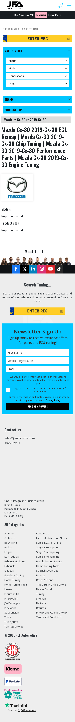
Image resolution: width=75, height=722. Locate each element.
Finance (40, 575)
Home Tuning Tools (16, 584)
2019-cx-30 (38, 119)
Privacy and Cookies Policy (51, 612)
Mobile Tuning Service (49, 561)
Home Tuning (12, 580)
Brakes (8, 547)
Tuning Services (13, 626)
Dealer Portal (44, 589)
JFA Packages (12, 603)
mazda (8, 119)
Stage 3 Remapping (47, 556)
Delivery (41, 603)
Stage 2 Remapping (47, 552)
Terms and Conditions (49, 617)
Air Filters (9, 538)
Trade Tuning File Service (51, 584)
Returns (41, 608)
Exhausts (9, 566)
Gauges (9, 570)
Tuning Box (11, 622)
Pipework (10, 608)
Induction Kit (11, 594)
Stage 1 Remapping (47, 547)
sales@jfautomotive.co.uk (19, 438)
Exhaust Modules (14, 561)
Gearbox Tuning (14, 575)
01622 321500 (12, 443)
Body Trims (11, 542)
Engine (8, 552)
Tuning (40, 594)
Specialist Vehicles (47, 570)
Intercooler (11, 598)
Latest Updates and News (51, 538)
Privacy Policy (53, 400)
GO (68, 39)
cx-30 (21, 119)
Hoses (8, 589)
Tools (7, 617)
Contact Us (42, 533)
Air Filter (9, 533)
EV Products (11, 556)
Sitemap (41, 598)
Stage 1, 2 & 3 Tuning (48, 542)
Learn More (54, 14)
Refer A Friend (44, 580)
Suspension (11, 612)
